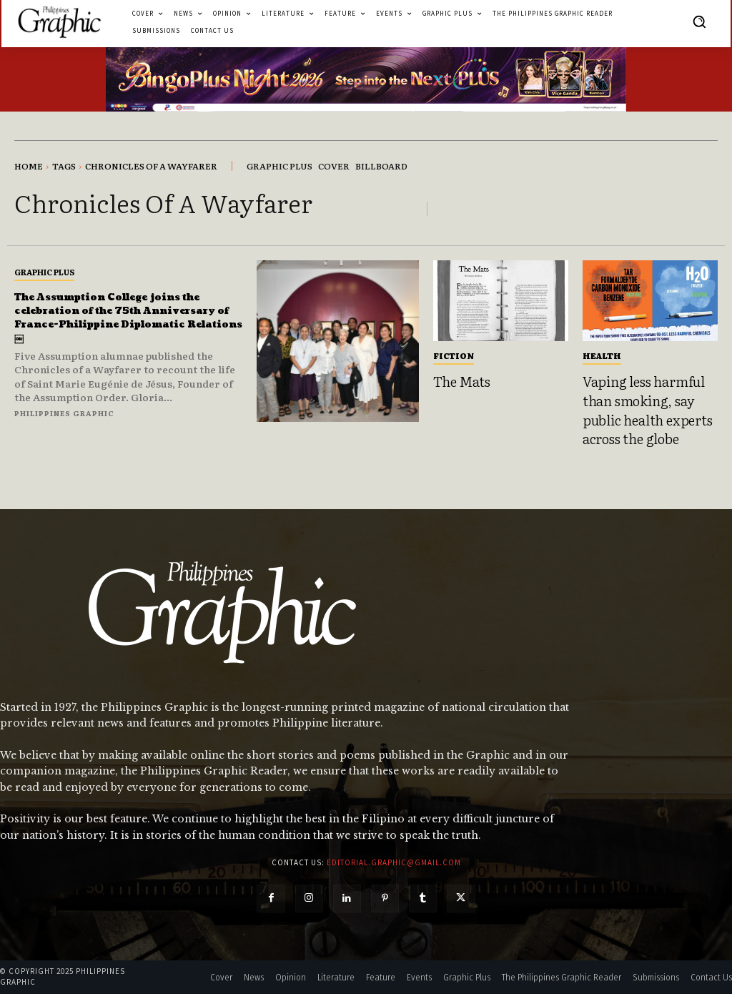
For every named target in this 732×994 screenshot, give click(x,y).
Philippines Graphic (64, 422)
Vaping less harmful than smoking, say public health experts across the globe (648, 409)
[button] (699, 21)
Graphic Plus (44, 267)
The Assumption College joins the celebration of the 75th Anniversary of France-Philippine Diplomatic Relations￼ (118, 320)
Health (602, 355)
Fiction (453, 355)
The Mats (461, 381)
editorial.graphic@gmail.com (394, 862)
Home (28, 165)
